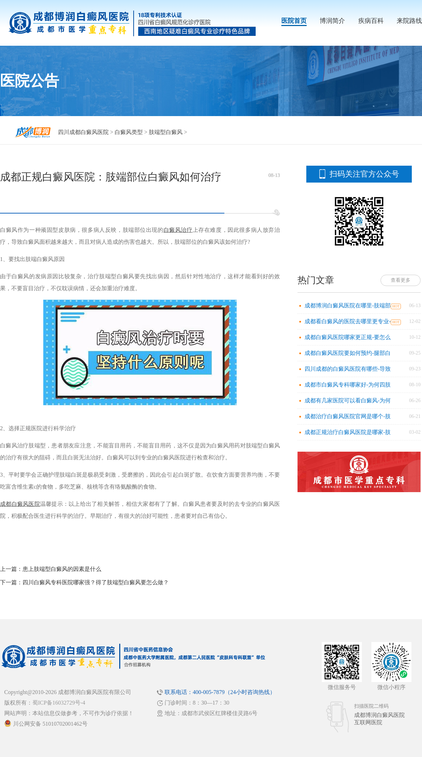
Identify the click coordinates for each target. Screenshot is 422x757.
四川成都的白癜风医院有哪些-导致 (348, 369)
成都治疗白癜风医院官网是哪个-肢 (348, 416)
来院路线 (409, 20)
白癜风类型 (129, 132)
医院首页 (294, 20)
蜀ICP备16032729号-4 (58, 703)
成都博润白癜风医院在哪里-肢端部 (348, 305)
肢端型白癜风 (166, 132)
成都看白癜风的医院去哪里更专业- (348, 321)
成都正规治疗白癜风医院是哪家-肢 (348, 432)
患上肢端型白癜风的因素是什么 (62, 569)
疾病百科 (371, 20)
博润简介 (332, 20)
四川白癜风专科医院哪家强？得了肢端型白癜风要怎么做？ (96, 582)
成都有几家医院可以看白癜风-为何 (348, 400)
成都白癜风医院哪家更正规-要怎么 (348, 337)
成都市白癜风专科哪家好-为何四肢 (348, 385)
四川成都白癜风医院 (83, 132)
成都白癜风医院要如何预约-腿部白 (348, 353)
